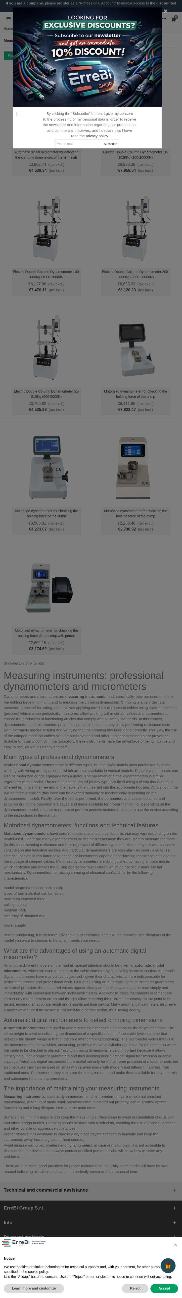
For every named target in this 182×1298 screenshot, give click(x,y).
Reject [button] (135, 1288)
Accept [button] (164, 1288)
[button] (176, 1245)
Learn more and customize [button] (34, 1288)
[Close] (165, 11)
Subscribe (110, 144)
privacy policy (97, 136)
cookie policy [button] (38, 1272)
